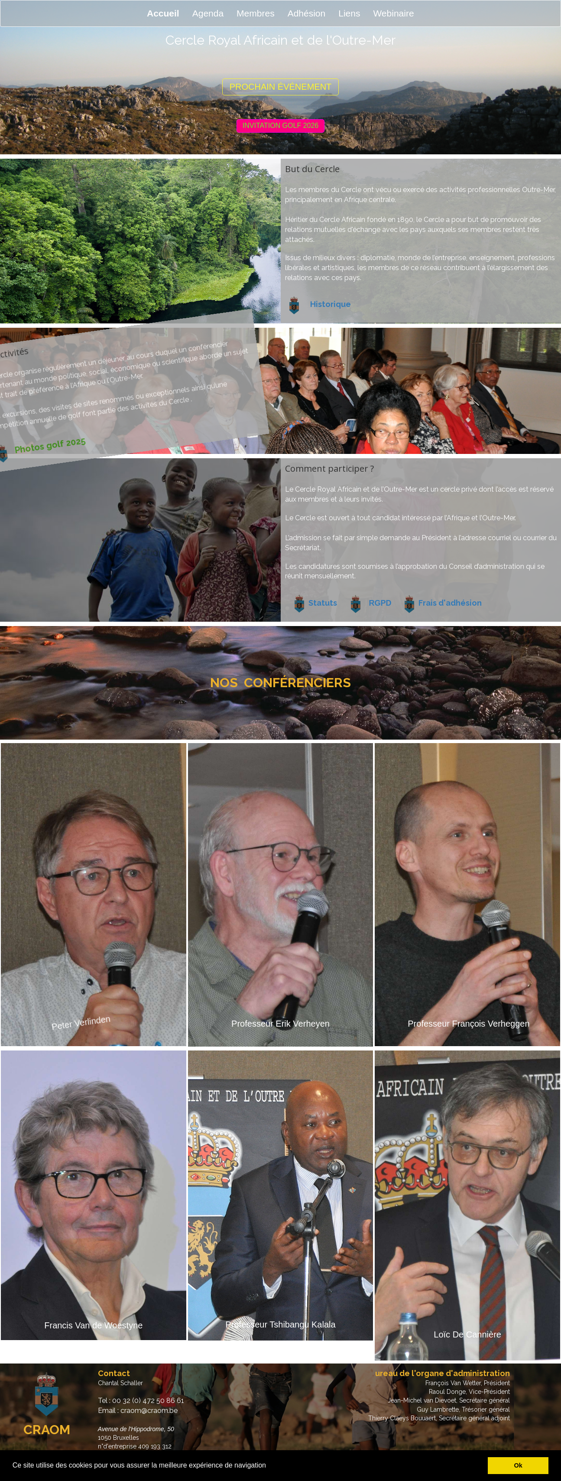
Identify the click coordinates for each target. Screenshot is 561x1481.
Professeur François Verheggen (468, 1023)
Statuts (322, 602)
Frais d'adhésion (450, 602)
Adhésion (307, 13)
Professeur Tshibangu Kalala (280, 1324)
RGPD (380, 603)
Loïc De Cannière (467, 1334)
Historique (330, 304)
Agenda (208, 13)
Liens (349, 13)
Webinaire (393, 13)
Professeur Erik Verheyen (280, 1023)
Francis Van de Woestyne (93, 1325)
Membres (256, 13)
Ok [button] (518, 1465)
